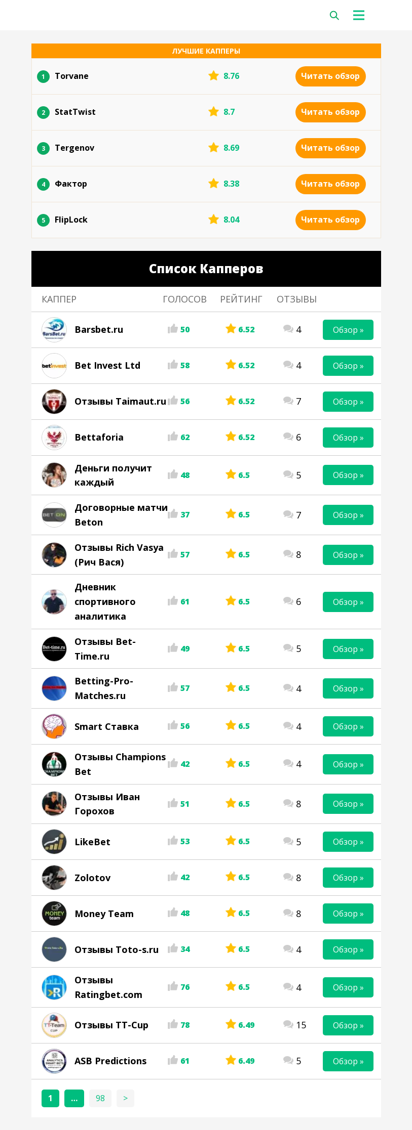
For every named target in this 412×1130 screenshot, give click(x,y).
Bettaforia (99, 437)
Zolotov (92, 878)
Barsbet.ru (98, 329)
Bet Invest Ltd (107, 365)
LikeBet (92, 842)
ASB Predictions (110, 1061)
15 (301, 1025)
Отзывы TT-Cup (111, 1025)
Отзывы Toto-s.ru (116, 949)
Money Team (104, 913)
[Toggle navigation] (362, 15)
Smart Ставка (106, 726)
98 (100, 1098)
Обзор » (348, 329)
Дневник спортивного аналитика (105, 601)
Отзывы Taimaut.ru (120, 401)
